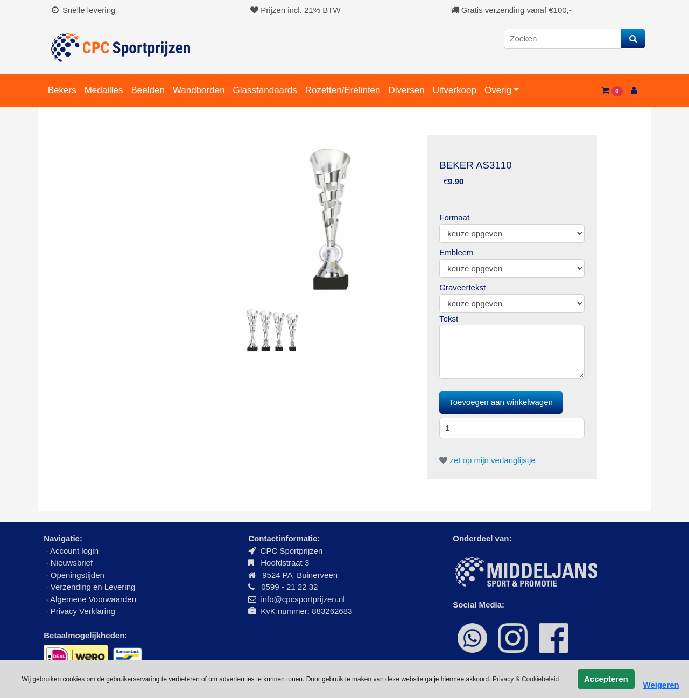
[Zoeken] (562, 39)
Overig (497, 90)
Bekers (62, 90)
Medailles (104, 90)
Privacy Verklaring (83, 611)
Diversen (407, 90)
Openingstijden (77, 575)
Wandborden (199, 90)
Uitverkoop (454, 90)
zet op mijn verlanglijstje (487, 460)
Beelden (147, 90)
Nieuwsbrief (73, 562)
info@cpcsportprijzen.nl (302, 599)
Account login (74, 550)
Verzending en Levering (93, 586)
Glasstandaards (265, 90)
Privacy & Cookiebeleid (526, 679)
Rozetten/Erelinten (343, 90)
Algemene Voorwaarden (93, 599)
